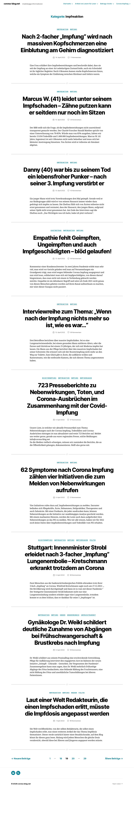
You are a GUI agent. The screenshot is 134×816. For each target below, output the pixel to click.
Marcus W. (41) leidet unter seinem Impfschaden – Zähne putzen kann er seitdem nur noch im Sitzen (67, 116)
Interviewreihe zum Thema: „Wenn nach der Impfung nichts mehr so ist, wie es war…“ (67, 338)
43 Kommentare (75, 204)
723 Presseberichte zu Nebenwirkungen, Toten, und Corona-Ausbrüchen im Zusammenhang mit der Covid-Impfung (67, 419)
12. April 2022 (60, 353)
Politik (93, 560)
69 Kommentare (75, 353)
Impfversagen (86, 398)
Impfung (73, 29)
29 (85, 785)
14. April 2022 (60, 64)
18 (60, 785)
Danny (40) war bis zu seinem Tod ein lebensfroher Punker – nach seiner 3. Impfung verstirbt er (67, 190)
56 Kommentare (75, 677)
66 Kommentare (75, 748)
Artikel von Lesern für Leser (85, 4)
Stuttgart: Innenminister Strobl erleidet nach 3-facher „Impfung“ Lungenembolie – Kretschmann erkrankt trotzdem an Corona (67, 578)
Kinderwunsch (73, 635)
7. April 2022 (60, 748)
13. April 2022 (60, 133)
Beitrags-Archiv (106, 4)
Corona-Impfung (122, 4)
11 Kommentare (75, 64)
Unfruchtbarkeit (88, 635)
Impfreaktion (62, 29)
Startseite (67, 4)
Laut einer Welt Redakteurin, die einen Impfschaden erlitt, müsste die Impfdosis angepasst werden (67, 733)
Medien (74, 720)
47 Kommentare (75, 440)
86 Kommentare (75, 595)
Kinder (62, 635)
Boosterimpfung (49, 398)
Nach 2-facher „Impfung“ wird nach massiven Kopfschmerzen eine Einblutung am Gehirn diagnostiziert (67, 47)
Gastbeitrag (55, 244)
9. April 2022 (60, 440)
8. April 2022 (60, 677)
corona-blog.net (12, 4)
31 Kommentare (75, 518)
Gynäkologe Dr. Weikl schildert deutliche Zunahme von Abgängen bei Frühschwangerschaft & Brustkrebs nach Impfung (67, 656)
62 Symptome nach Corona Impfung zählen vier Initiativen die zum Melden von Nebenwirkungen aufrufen (67, 500)
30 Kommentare (75, 133)
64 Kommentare (75, 279)
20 (72, 785)
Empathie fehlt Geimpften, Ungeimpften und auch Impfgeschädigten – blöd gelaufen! (67, 261)
